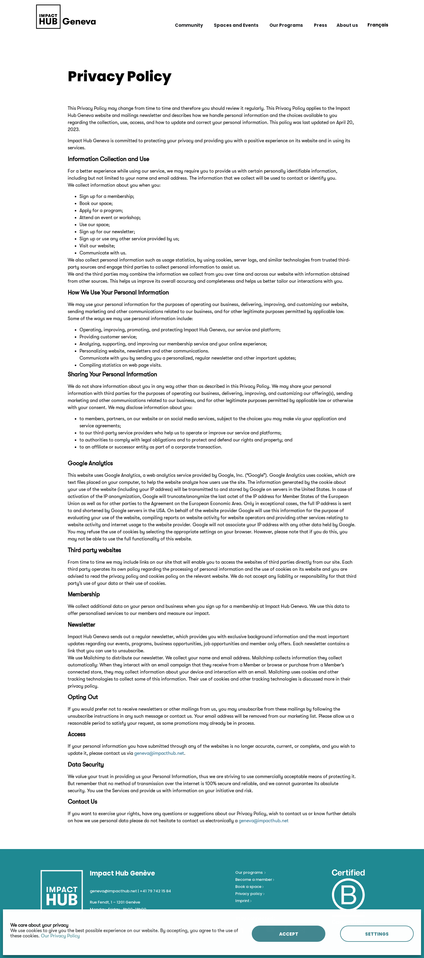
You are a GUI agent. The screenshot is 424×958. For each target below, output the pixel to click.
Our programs (249, 872)
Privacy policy (249, 893)
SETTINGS (377, 934)
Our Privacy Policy (60, 936)
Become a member (254, 879)
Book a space (248, 886)
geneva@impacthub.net (159, 753)
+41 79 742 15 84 (155, 891)
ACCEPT (288, 934)
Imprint (242, 901)
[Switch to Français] (377, 24)
